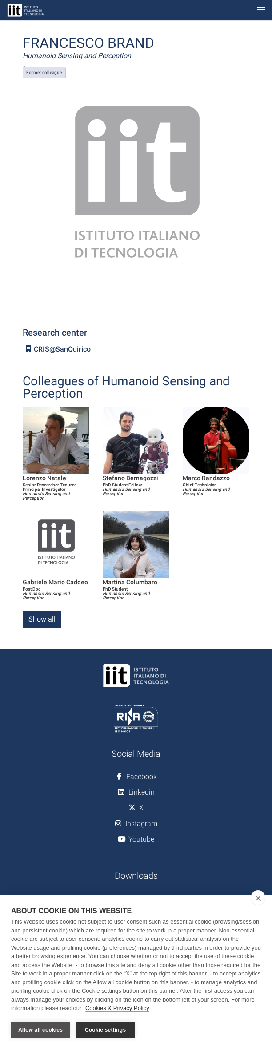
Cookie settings (105, 1030)
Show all (42, 619)
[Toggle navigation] (261, 10)
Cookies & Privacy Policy (117, 1008)
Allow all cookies (40, 1030)
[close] (258, 898)
